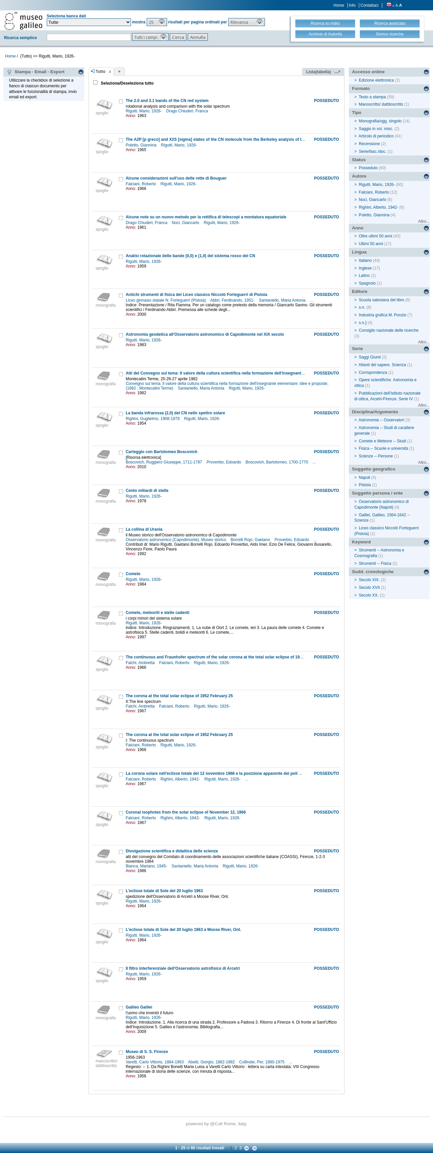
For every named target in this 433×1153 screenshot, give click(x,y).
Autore (359, 176)
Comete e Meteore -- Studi (382, 441)
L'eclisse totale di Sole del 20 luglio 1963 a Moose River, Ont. (183, 929)
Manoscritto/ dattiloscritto (381, 104)
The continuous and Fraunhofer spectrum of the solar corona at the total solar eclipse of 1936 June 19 (223, 657)
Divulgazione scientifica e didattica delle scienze (172, 851)
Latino (364, 275)
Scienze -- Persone (376, 456)
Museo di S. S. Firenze (147, 1051)
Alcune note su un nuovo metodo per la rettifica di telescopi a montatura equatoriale (206, 217)
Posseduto (368, 168)
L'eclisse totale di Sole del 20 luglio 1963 (164, 890)
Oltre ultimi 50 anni (375, 236)
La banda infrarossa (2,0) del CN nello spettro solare (175, 413)
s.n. (362, 307)
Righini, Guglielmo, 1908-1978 (153, 418)
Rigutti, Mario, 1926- (144, 111)
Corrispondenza (373, 372)
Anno (358, 227)
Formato (361, 88)
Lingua (359, 251)
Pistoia (365, 485)
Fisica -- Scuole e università (383, 448)
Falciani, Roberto (141, 184)
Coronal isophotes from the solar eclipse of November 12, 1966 (186, 812)
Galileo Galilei (139, 1007)
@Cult (217, 1123)
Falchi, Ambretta (141, 662)
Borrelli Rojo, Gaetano (251, 539)
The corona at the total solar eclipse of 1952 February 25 (179, 696)
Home (338, 5)
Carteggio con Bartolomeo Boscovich (161, 451)
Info (352, 5)
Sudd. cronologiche (373, 571)
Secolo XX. (369, 595)
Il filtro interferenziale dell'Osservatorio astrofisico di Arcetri (183, 968)
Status (359, 159)
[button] (157, 22)
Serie (357, 348)
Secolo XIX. (369, 580)
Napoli (364, 477)
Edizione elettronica (376, 80)
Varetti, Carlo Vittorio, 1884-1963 (155, 1062)
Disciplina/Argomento (375, 411)
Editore (360, 291)
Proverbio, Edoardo (224, 462)
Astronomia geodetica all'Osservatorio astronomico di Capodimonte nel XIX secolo (205, 334)
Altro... (424, 221)
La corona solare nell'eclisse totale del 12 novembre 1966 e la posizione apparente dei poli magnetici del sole (229, 773)
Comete (133, 573)
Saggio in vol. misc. (376, 128)
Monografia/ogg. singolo (380, 121)
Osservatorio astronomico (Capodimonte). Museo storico (176, 539)
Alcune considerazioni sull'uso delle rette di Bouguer (176, 178)
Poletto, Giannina (141, 145)
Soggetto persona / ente (377, 493)
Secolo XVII (369, 587)
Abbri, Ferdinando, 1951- (233, 300)
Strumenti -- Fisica (375, 563)
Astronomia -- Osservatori (381, 420)
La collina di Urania (144, 529)
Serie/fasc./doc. (373, 151)
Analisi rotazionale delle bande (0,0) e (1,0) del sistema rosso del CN (190, 255)
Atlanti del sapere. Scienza (382, 364)
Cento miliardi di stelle (147, 490)
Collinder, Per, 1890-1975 (262, 1062)
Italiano (365, 260)
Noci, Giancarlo (186, 222)
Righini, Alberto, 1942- (180, 779)
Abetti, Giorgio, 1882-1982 (212, 1062)
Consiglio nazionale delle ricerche (389, 330)
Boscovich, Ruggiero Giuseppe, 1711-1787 (164, 462)
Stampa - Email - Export (35, 72)
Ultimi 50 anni (371, 243)
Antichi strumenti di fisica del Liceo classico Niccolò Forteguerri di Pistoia (196, 294)
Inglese (365, 268)
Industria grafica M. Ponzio (382, 315)
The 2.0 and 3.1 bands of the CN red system (167, 100)
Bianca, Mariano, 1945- (147, 866)
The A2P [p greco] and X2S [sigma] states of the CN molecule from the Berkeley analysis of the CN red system (230, 139)
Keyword (361, 541)
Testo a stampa (372, 97)
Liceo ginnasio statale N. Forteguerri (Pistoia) (166, 300)
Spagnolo (367, 283)
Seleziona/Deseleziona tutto (127, 83)
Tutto (101, 71)
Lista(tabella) (323, 72)
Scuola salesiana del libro (381, 300)
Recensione (369, 143)
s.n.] (363, 322)
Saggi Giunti (370, 357)
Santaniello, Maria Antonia (283, 300)
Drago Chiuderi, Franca (187, 111)
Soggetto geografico (374, 468)
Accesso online (368, 71)
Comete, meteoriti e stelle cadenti (157, 612)
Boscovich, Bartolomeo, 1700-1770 (277, 462)
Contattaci (369, 5)
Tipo (357, 112)
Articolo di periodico (376, 136)
